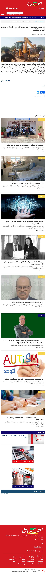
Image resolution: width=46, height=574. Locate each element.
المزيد (2, 13)
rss (31, 9)
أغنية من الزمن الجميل (21, 564)
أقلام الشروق (40, 556)
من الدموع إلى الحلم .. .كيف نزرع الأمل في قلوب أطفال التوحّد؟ (24, 379)
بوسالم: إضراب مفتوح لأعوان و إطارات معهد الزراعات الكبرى (24, 145)
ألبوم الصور (31, 556)
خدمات (32, 559)
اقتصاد (23, 556)
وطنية (14, 556)
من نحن (36, 539)
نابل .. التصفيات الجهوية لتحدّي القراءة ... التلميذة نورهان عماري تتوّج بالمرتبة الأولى (23, 263)
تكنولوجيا (41, 558)
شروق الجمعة (12, 559)
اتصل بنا (6, 15)
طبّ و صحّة (40, 561)
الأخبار (42, 17)
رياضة (23, 559)
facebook (29, 9)
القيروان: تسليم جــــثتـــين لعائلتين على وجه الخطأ (27, 183)
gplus (33, 9)
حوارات (41, 559)
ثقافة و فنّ (31, 558)
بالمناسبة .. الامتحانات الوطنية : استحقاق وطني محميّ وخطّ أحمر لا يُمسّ (24, 418)
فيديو (14, 561)
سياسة (32, 563)
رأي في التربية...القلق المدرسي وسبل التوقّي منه (27, 302)
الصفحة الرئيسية (41, 21)
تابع (42, 543)
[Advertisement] (23, 514)
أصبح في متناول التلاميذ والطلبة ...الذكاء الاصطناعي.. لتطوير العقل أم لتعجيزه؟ (24, 222)
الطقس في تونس (23, 498)
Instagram (31, 11)
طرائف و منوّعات (30, 561)
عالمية (23, 561)
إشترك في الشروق (12, 8)
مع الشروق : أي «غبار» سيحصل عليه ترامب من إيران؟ (14, 436)
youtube (35, 9)
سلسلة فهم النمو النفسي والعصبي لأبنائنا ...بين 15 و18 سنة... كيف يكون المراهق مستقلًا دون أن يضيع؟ (23, 341)
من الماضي (40, 563)
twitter (27, 9)
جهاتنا (36, 21)
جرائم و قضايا (22, 558)
